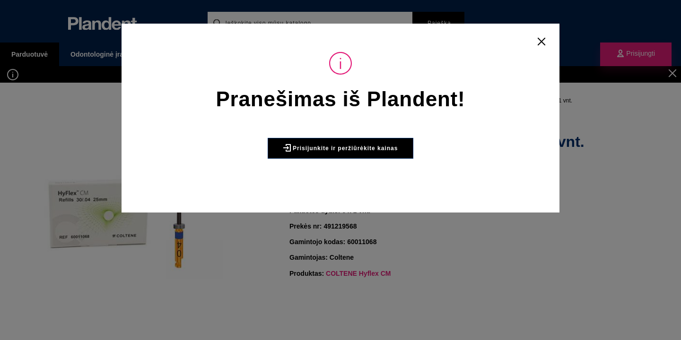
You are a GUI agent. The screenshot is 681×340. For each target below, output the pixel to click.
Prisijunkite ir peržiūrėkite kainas (340, 148)
